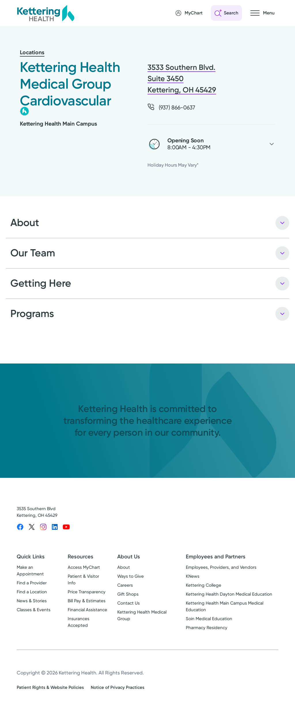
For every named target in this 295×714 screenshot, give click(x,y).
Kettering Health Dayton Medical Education (229, 594)
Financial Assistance (87, 609)
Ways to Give (130, 576)
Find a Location (32, 591)
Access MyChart (84, 567)
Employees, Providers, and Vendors (221, 567)
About (123, 567)
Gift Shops (128, 594)
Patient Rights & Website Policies (50, 687)
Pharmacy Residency (206, 627)
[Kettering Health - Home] (45, 13)
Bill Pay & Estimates (86, 600)
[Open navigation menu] (262, 13)
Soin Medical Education (209, 618)
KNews (192, 576)
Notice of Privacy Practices (117, 687)
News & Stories (32, 600)
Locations (32, 52)
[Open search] (226, 13)
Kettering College (203, 585)
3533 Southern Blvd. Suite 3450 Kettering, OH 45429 (182, 78)
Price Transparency (86, 591)
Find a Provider (32, 583)
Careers (125, 585)
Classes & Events (33, 609)
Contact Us (128, 603)
